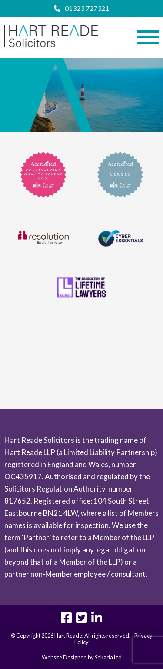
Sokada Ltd (108, 657)
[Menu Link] (148, 37)
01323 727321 (81, 8)
